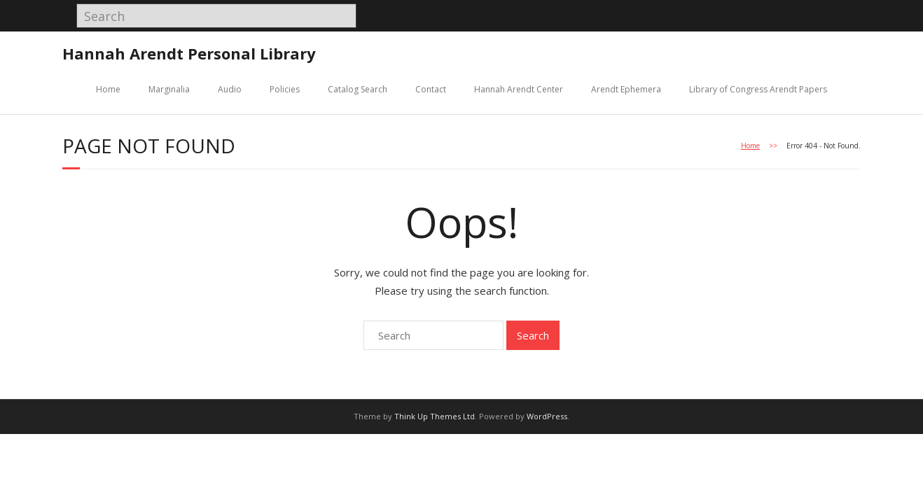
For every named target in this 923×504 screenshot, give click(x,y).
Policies (285, 89)
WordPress (547, 416)
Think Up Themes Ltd (434, 416)
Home (108, 89)
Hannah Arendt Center (518, 89)
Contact (430, 89)
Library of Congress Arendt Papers (758, 89)
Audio (230, 89)
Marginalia (169, 89)
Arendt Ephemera (626, 89)
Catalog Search (357, 89)
